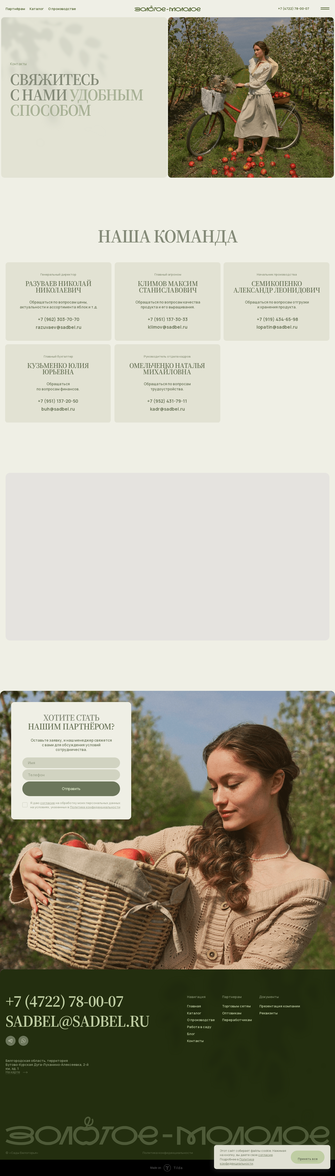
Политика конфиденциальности (168, 1153)
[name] (71, 762)
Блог (191, 1034)
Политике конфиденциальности (95, 807)
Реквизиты (268, 1013)
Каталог (37, 9)
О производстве (62, 9)
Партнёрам (15, 9)
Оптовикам (231, 1013)
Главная (194, 1006)
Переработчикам (237, 1020)
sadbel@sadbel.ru (77, 1021)
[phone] (71, 774)
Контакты (195, 1041)
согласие (47, 803)
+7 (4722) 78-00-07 (293, 8)
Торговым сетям (236, 1006)
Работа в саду (199, 1027)
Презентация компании (279, 1006)
